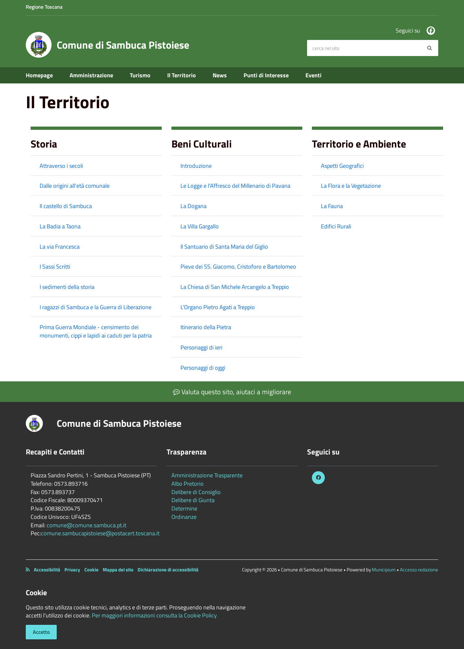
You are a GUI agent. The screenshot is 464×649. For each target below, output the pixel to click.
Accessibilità (47, 569)
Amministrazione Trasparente (207, 475)
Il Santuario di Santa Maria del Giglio (224, 246)
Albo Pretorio (187, 483)
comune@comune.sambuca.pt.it (86, 525)
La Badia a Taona (60, 226)
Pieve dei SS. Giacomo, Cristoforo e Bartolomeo (238, 266)
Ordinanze (184, 516)
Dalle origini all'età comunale (75, 185)
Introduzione (196, 165)
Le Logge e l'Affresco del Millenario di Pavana (235, 185)
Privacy (72, 569)
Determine (184, 508)
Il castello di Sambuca (66, 206)
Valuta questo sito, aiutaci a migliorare (232, 392)
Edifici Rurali (336, 226)
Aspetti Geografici (342, 165)
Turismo (140, 75)
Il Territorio (181, 75)
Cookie (91, 569)
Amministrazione (91, 75)
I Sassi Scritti (55, 266)
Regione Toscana (44, 7)
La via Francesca (60, 246)
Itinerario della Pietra (205, 327)
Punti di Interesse (266, 75)
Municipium (384, 569)
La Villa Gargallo (199, 226)
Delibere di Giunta (193, 500)
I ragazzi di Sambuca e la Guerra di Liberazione (95, 307)
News (220, 75)
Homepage (39, 75)
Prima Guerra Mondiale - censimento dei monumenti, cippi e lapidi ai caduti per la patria (96, 331)
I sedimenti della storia (67, 286)
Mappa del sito (118, 569)
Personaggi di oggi (202, 367)
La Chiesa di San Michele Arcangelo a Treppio (234, 286)
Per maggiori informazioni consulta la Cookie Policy (154, 615)
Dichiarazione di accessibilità (168, 569)
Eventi (313, 75)
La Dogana (193, 206)
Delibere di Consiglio (196, 492)
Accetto (41, 632)
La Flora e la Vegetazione (351, 185)
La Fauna (332, 206)
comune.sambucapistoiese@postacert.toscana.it (100, 533)
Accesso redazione (419, 569)
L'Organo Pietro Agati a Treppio (217, 307)
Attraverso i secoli (61, 165)
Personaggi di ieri (201, 347)
